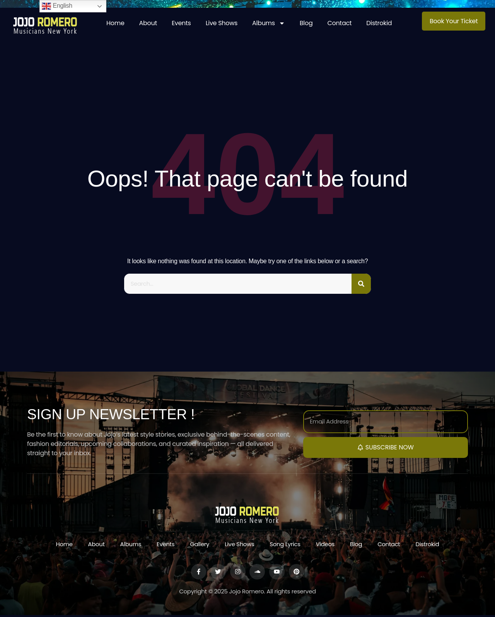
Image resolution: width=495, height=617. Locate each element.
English (57, 6)
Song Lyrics (285, 545)
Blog (306, 23)
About (148, 23)
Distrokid (379, 23)
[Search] (361, 284)
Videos (325, 545)
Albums (268, 23)
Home (115, 23)
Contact (339, 23)
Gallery (199, 545)
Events (181, 23)
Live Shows (221, 23)
